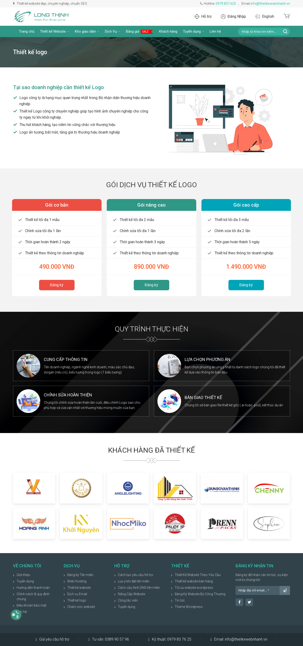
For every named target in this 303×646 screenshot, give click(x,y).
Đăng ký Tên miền (80, 575)
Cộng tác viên (128, 600)
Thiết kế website (79, 588)
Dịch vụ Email (77, 594)
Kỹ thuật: (169, 639)
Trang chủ (26, 31)
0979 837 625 (226, 3)
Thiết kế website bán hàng (194, 581)
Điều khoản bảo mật (31, 605)
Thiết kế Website (54, 31)
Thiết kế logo (76, 600)
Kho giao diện (87, 31)
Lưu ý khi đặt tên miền (133, 581)
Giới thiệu (23, 575)
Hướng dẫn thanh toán (33, 588)
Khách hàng (168, 31)
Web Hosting (76, 581)
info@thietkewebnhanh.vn (270, 3)
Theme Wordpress (189, 607)
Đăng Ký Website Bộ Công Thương (200, 594)
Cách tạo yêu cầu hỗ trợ (135, 575)
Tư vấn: (108, 639)
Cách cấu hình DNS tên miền (139, 588)
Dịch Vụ (112, 31)
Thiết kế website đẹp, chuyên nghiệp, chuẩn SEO (50, 3)
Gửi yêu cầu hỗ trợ (52, 639)
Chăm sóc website (81, 607)
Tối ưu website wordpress (194, 588)
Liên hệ (215, 31)
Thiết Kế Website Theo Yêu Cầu (198, 575)
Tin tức (180, 600)
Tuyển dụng (193, 31)
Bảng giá (139, 31)
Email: (238, 639)
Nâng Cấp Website (131, 594)
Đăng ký (56, 285)
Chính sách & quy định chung (33, 596)
